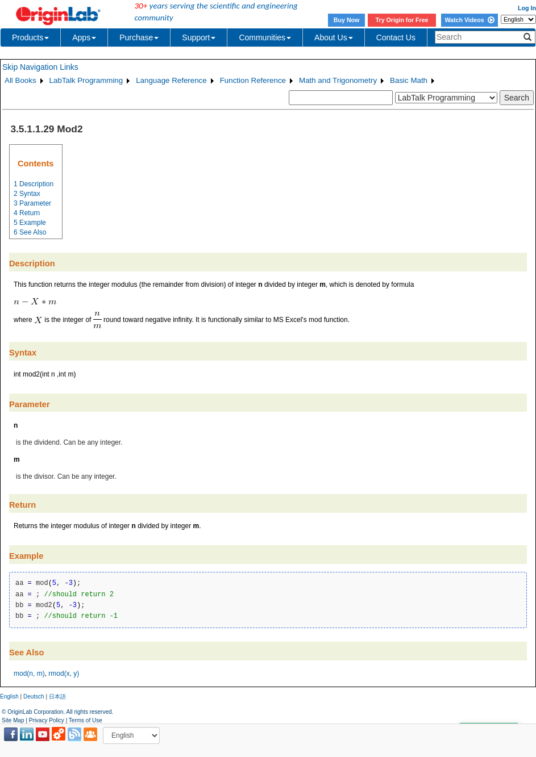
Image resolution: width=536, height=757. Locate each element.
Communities (265, 37)
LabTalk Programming (86, 80)
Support (198, 37)
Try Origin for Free (402, 19)
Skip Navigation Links (40, 67)
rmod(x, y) (63, 673)
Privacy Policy (46, 720)
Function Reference (253, 80)
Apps (84, 37)
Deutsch (33, 696)
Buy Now (347, 19)
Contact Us (395, 37)
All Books (20, 80)
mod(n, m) (29, 673)
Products (30, 37)
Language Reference (171, 80)
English (9, 696)
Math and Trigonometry (338, 80)
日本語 (57, 696)
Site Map (13, 720)
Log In (527, 8)
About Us (333, 37)
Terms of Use (85, 720)
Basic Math (408, 80)
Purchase (139, 37)
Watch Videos (469, 19)
